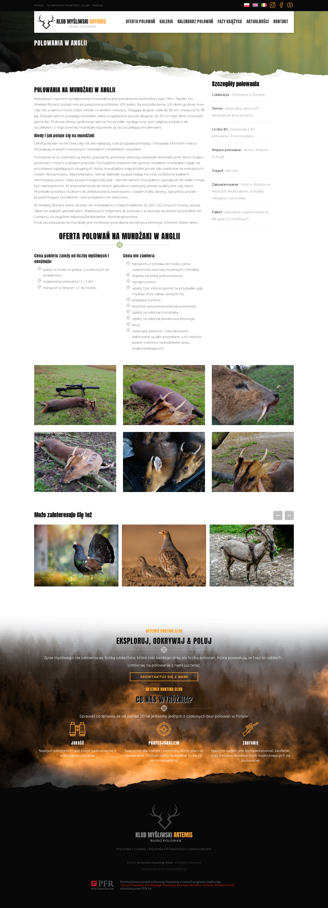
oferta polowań (140, 21)
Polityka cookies (131, 849)
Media (98, 5)
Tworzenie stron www (157, 869)
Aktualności (257, 21)
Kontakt (280, 21)
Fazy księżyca (230, 21)
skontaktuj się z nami (164, 677)
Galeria (166, 21)
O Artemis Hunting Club (68, 5)
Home (39, 5)
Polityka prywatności (168, 849)
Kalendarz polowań (195, 21)
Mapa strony (201, 849)
